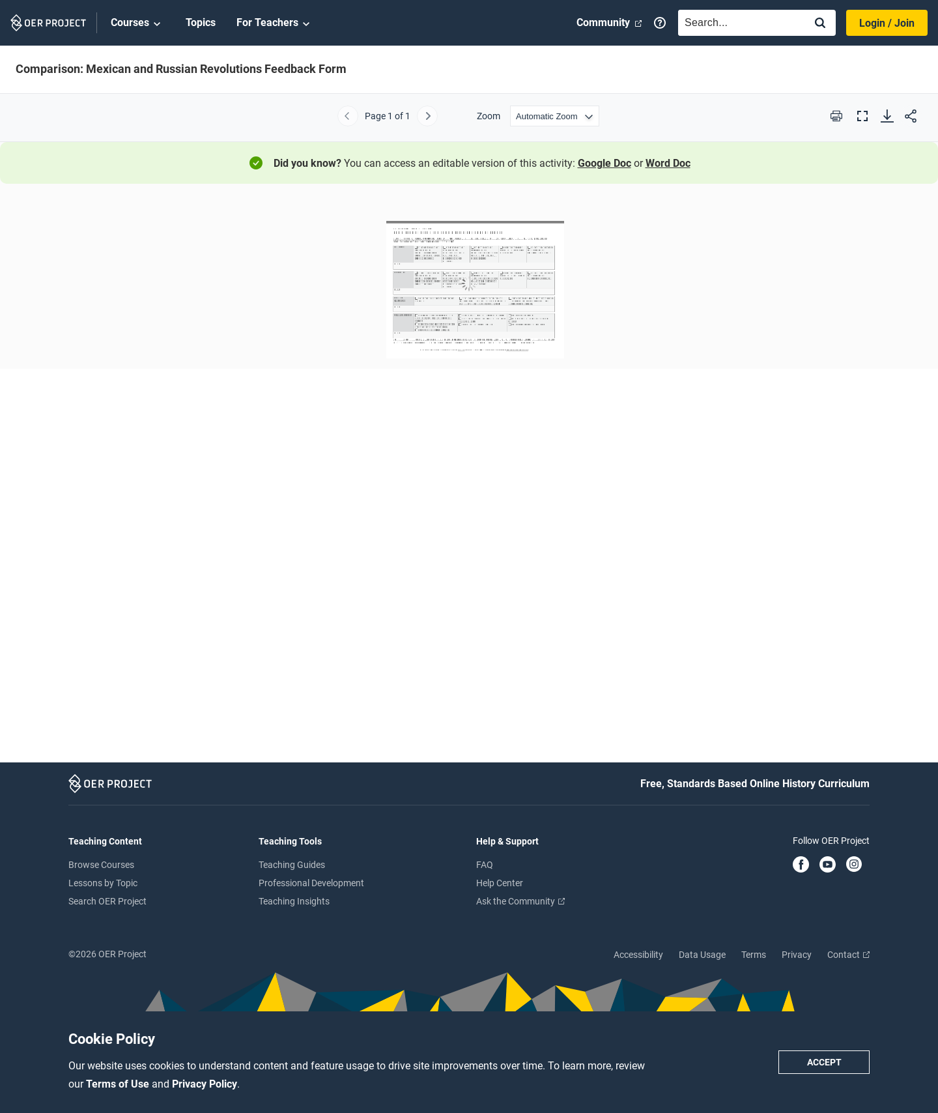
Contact (848, 954)
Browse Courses (101, 865)
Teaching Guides (292, 865)
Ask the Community (520, 901)
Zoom (488, 116)
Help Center (499, 883)
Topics (201, 22)
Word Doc (668, 163)
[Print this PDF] (836, 116)
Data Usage (702, 954)
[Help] (660, 23)
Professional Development (311, 883)
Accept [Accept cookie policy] (824, 1062)
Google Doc (604, 163)
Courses (138, 23)
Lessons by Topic (102, 883)
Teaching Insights (294, 901)
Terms (753, 954)
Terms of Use (119, 1084)
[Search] (820, 24)
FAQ (484, 865)
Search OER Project (107, 901)
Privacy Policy (204, 1084)
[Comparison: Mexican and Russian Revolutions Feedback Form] (469, 477)
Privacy (797, 954)
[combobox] (738, 23)
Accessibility (638, 954)
